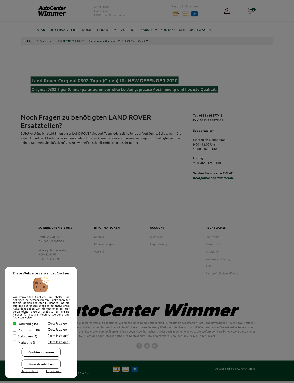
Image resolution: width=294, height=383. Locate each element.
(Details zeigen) (58, 323)
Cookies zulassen (41, 352)
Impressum (53, 371)
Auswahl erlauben (41, 364)
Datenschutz (29, 371)
